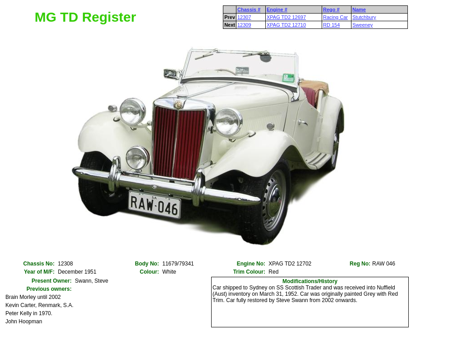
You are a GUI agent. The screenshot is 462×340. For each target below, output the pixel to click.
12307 (244, 17)
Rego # (331, 9)
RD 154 (331, 25)
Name (359, 9)
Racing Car (335, 17)
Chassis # (248, 9)
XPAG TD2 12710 (286, 25)
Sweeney (362, 25)
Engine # (277, 9)
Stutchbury (364, 17)
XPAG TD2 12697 (286, 17)
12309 (244, 25)
